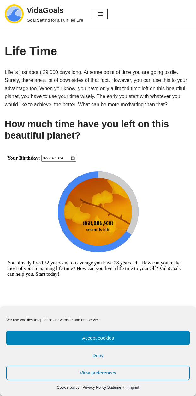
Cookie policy (68, 387)
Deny (98, 355)
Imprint (133, 387)
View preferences (98, 372)
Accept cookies (98, 338)
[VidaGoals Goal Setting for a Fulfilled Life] (44, 13)
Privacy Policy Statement (103, 387)
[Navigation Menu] (100, 14)
